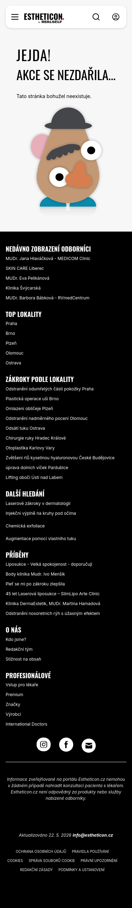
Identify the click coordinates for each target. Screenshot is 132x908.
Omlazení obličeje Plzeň (29, 408)
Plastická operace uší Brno (32, 398)
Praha (11, 323)
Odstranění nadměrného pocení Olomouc (47, 418)
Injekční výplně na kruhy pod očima (41, 513)
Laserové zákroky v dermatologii (38, 503)
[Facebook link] (66, 747)
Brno (10, 333)
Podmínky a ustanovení (81, 870)
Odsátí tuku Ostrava (25, 428)
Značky (13, 704)
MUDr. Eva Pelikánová (27, 278)
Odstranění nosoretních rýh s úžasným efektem (53, 613)
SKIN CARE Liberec (25, 268)
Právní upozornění (99, 860)
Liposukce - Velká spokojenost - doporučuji (49, 564)
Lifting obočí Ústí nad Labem (34, 477)
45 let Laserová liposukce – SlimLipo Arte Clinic (53, 593)
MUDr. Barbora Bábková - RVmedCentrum (47, 297)
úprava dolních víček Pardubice (37, 467)
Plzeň (11, 343)
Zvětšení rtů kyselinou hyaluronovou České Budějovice (60, 457)
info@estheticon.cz (93, 835)
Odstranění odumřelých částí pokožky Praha (50, 388)
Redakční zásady (36, 870)
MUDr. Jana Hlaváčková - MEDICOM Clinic (48, 258)
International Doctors (26, 724)
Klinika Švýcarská (23, 288)
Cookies (15, 860)
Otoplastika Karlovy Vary (30, 447)
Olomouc (15, 353)
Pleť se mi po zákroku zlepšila (35, 583)
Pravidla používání (90, 851)
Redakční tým (19, 649)
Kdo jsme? (16, 639)
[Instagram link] (44, 747)
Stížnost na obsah (23, 659)
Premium (14, 694)
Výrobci (13, 714)
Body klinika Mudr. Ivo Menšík (35, 574)
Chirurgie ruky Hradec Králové (36, 438)
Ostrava (13, 362)
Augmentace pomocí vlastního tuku (41, 538)
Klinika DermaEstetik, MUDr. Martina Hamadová (53, 603)
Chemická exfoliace (25, 525)
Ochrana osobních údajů (41, 851)
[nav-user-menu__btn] (115, 17)
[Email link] (89, 746)
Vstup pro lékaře (22, 684)
